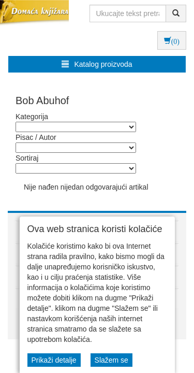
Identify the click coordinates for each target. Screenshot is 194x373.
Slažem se (111, 360)
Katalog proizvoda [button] (97, 64)
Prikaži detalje (54, 360)
